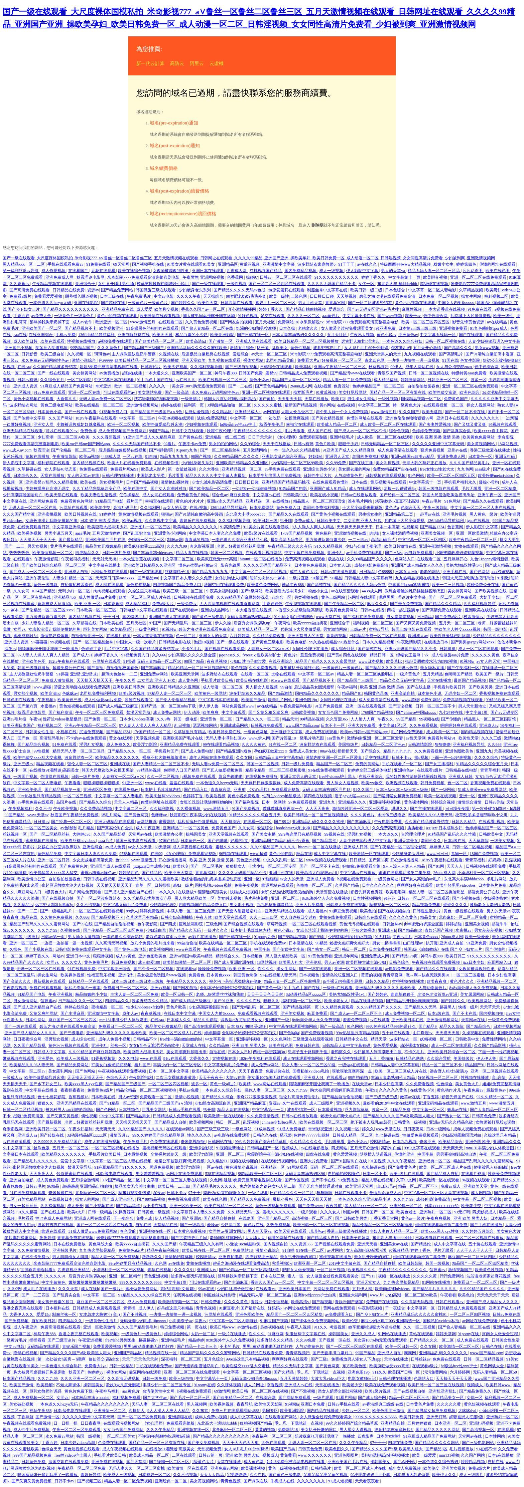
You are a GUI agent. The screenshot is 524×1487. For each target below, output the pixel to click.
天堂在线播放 (317, 398)
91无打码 (383, 936)
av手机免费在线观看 (283, 469)
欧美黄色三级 (70, 699)
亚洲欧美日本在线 (407, 1019)
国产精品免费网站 (117, 290)
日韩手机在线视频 (99, 879)
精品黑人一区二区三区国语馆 (319, 501)
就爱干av (413, 315)
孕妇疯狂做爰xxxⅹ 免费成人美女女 (286, 751)
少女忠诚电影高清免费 (212, 482)
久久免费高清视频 (96, 808)
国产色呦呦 (218, 840)
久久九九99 (177, 546)
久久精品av (23, 904)
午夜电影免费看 (388, 821)
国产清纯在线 (319, 584)
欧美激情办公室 (169, 834)
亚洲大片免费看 (362, 725)
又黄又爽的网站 (43, 1013)
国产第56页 (379, 860)
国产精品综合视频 (33, 744)
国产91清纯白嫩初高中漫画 (490, 354)
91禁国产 (320, 578)
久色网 (216, 1180)
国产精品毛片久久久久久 (35, 1161)
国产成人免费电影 (197, 751)
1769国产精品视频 (296, 533)
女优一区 (366, 283)
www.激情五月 (143, 322)
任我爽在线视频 (187, 1295)
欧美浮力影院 (145, 744)
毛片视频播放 (462, 1449)
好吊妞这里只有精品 (175, 1308)
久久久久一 (159, 386)
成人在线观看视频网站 (303, 1058)
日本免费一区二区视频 (439, 296)
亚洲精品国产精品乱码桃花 (286, 482)
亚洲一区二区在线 (84, 392)
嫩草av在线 (410, 1097)
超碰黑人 (447, 1007)
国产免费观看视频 (317, 1032)
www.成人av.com (17, 450)
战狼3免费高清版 (212, 418)
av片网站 (335, 1250)
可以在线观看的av (119, 392)
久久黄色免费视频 (201, 322)
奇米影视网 (13, 1129)
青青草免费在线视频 (75, 1237)
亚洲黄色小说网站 (170, 533)
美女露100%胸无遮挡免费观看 (199, 386)
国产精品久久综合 (95, 802)
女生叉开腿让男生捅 (116, 283)
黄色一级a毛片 (223, 1084)
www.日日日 (438, 853)
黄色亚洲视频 (248, 860)
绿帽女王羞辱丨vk (412, 655)
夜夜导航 (334, 1205)
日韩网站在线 (220, 1141)
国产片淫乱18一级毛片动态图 (298, 738)
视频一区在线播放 (394, 1276)
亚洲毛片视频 (455, 514)
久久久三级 (491, 738)
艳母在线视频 (25, 1353)
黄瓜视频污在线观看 (388, 482)
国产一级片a (112, 1288)
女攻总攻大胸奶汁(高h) (100, 1314)
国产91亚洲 (224, 1000)
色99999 (106, 360)
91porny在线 (469, 1333)
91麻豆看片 (229, 1308)
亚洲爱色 (45, 1058)
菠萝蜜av (48, 1000)
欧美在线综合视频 (134, 270)
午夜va (35, 719)
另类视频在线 (306, 597)
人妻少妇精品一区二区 (73, 578)
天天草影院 (479, 840)
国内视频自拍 (491, 1013)
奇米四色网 (375, 360)
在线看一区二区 (255, 674)
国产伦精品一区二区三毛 (73, 450)
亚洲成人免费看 (321, 879)
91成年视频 (265, 1129)
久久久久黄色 (254, 744)
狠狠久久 (271, 1000)
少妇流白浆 (156, 930)
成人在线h (90, 1288)
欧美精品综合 (451, 1141)
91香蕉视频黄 (103, 1058)
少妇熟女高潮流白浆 (213, 1103)
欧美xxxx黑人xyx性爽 (84, 1084)
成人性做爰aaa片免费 (98, 597)
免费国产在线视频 (382, 1301)
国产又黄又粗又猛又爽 (268, 712)
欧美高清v (300, 1301)
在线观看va (186, 968)
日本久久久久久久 (378, 885)
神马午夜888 (226, 373)
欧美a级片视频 (132, 693)
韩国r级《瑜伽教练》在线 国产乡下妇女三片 (443, 949)
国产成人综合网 (372, 1397)
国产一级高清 (177, 392)
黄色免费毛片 (96, 962)
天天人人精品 (126, 802)
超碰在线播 (132, 373)
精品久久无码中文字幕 (293, 1366)
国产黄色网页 (136, 815)
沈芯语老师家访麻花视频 (156, 398)
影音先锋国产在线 (458, 1097)
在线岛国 (247, 1218)
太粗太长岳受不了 (297, 411)
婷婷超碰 (454, 924)
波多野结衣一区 (79, 757)
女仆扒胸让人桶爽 (231, 578)
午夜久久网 (125, 680)
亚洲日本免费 (313, 1404)
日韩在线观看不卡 (351, 1192)
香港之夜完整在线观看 (346, 1058)
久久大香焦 (209, 469)
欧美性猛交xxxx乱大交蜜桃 (37, 757)
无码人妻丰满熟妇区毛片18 (326, 789)
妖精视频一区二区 (436, 1039)
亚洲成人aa (27, 1135)
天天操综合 (213, 296)
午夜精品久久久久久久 (187, 981)
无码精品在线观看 (43, 1346)
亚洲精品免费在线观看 (180, 744)
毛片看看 (176, 475)
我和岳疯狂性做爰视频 (198, 821)
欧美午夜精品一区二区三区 (473, 539)
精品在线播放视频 (367, 1000)
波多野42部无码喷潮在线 (193, 1276)
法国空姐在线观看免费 (224, 584)
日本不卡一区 (333, 725)
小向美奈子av (180, 1320)
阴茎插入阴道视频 (81, 296)
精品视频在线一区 (161, 1353)
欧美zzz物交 (372, 783)
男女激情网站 (335, 629)
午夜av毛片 (432, 501)
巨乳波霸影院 (191, 924)
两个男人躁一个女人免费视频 (342, 411)
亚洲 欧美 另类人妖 (249, 1045)
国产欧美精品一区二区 (209, 488)
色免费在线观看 (93, 469)
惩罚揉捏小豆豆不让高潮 (397, 501)
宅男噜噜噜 (237, 1474)
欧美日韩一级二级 (366, 290)
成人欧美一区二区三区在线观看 (388, 424)
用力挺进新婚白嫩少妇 (326, 539)
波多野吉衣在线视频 (56, 1224)
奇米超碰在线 (373, 1167)
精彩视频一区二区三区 (389, 904)
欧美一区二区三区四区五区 (425, 322)
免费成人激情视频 (58, 680)
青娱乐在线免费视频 (198, 520)
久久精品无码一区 (244, 1212)
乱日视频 (182, 725)
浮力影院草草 (357, 1109)
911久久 (321, 1327)
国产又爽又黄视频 (63, 1116)
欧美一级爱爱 (477, 936)
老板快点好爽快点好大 (349, 943)
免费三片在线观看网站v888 (235, 1410)
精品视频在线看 (50, 764)
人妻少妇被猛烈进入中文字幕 (494, 341)
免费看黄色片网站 (193, 495)
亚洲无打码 (505, 456)
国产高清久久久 (458, 347)
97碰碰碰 (39, 642)
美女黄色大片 (467, 1084)
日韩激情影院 (420, 744)
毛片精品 (86, 828)
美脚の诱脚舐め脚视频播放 (385, 1455)
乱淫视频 (513, 860)
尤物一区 (459, 853)
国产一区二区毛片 (207, 866)
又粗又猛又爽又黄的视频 (326, 1474)
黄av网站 (327, 405)
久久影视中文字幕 (161, 520)
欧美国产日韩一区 (404, 1372)
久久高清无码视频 (111, 943)
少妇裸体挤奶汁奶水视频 (350, 936)
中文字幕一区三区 (246, 418)
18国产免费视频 (484, 853)
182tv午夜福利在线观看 (96, 418)
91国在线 (450, 360)
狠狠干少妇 (348, 443)
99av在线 (206, 1288)
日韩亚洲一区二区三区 (448, 379)
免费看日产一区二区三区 (125, 987)
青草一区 (143, 885)
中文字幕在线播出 (105, 565)
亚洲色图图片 (346, 1455)
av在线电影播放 (315, 1148)
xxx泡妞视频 (502, 571)
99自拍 (286, 687)
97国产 (155, 623)
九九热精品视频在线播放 (417, 578)
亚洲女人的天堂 (213, 635)
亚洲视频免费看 (453, 328)
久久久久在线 (249, 1000)
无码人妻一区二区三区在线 (32, 507)
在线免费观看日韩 (33, 527)
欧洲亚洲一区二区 (111, 322)
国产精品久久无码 (185, 930)
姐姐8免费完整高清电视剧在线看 (109, 366)
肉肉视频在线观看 (109, 591)
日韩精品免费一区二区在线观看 (377, 635)
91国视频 (378, 1161)
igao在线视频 (479, 520)
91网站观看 (297, 1167)
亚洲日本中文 (78, 956)
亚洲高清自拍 (403, 693)
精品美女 (428, 917)
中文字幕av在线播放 (358, 872)
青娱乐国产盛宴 (349, 1301)
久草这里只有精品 (190, 731)
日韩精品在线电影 (461, 770)
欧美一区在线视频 (440, 796)
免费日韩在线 (307, 1045)
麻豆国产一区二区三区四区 (73, 1019)
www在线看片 (189, 949)
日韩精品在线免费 (69, 290)
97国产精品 (169, 840)
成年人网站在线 (419, 366)
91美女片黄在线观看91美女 (191, 264)
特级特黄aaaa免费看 (469, 373)
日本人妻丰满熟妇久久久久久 (298, 334)
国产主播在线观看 (426, 808)
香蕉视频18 (79, 1097)
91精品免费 (400, 1109)
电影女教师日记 (362, 1378)
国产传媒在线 (52, 1135)
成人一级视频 (331, 270)
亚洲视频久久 (348, 1103)
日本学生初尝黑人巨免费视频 (275, 475)
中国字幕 (262, 949)
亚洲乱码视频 (481, 1423)
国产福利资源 (61, 712)
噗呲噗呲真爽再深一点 (283, 808)
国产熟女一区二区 (323, 949)
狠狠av (167, 514)
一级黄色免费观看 (504, 1019)
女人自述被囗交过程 (298, 917)
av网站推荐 (147, 821)
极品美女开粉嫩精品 (103, 546)
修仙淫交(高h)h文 (104, 1359)
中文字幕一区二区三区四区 (422, 539)
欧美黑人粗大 (291, 962)
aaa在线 (20, 334)
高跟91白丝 (391, 1148)
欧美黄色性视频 (489, 1269)
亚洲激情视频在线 (350, 533)
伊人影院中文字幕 (362, 270)
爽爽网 (410, 1353)
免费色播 (88, 430)
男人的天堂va (393, 270)
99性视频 (41, 751)
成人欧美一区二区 (442, 731)
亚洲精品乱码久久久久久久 (443, 1353)
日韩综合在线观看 (276, 366)
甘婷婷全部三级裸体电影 (369, 770)
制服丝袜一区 (64, 1314)
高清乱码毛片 (125, 507)
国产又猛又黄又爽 (470, 424)
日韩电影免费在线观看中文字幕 (83, 949)
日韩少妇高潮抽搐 (177, 917)
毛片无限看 (295, 430)
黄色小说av (386, 334)
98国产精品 (194, 661)
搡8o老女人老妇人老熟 (490, 904)
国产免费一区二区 (100, 719)
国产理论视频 (400, 706)
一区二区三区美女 (41, 828)
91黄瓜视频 (326, 392)
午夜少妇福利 (81, 1129)
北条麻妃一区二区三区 (95, 1192)
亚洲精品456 (65, 597)
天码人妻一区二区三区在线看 (158, 1404)
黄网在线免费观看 (339, 1308)
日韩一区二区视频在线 (445, 341)
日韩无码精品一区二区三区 (385, 443)
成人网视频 (481, 1192)
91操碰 (129, 661)
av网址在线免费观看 (184, 1173)
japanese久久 (230, 655)
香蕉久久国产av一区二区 (203, 309)
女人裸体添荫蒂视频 (400, 533)
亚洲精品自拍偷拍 (96, 1186)
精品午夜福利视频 (163, 1250)
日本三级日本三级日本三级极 (402, 789)
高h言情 (499, 1077)
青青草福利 (490, 770)
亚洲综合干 (85, 283)
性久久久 (266, 968)
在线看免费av (126, 789)
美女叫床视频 (388, 463)
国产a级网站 (252, 591)
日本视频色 (252, 956)
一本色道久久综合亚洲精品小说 (240, 539)
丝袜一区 (118, 1045)
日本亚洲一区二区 (451, 1423)
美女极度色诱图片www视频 (162, 975)
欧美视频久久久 (362, 1269)
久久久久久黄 (425, 1276)
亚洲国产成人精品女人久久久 (417, 565)
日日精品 (367, 571)
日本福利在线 (58, 1308)
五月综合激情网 (85, 1180)
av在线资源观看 (345, 591)
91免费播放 (348, 1180)
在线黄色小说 (422, 1090)
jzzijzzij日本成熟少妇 (445, 828)
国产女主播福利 (439, 764)
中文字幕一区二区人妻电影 (432, 290)
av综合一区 (281, 597)
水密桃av (48, 706)
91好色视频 (248, 315)
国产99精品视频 (292, 936)
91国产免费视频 (329, 706)
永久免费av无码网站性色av (45, 360)
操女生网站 (471, 296)
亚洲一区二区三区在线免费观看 (478, 277)
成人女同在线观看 (158, 495)
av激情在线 (247, 1327)
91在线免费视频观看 (326, 770)
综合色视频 (399, 430)
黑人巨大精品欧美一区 (195, 898)
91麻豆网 (276, 1333)
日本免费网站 (262, 507)
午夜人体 (204, 917)
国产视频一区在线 (335, 1340)
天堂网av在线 (140, 834)
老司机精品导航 (280, 360)
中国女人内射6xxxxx (456, 302)
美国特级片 (348, 744)
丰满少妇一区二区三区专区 (272, 866)
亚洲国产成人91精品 (328, 488)
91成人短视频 (340, 1481)
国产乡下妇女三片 (45, 1084)
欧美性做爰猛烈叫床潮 (162, 424)
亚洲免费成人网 (60, 277)
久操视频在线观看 (478, 1032)
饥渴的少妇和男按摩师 (256, 328)
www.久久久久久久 (315, 1455)
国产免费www (311, 1205)
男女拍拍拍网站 (223, 443)
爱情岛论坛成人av (385, 1192)
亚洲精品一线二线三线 (225, 437)
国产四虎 (168, 924)
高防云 (177, 63)
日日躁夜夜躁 (457, 808)
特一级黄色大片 (407, 405)
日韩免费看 (211, 1301)
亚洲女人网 (43, 424)
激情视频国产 (460, 1269)
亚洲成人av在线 (298, 1385)
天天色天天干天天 (493, 1295)
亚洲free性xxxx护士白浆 (315, 1295)
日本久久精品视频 (378, 642)
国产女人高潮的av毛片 (421, 879)
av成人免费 (115, 847)
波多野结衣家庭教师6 (317, 264)
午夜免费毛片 (139, 296)
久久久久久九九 (485, 418)
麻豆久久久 (377, 603)
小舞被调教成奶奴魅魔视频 (81, 424)
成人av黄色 (126, 956)
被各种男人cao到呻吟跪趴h (69, 1109)
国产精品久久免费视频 (250, 1199)
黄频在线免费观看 (335, 917)
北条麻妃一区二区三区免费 (463, 917)
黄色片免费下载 (79, 1391)
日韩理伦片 (151, 366)
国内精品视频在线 (89, 463)
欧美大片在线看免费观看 (129, 463)
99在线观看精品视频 (221, 744)
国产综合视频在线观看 (244, 924)
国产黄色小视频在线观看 (333, 514)
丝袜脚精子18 (177, 571)
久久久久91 (184, 1269)
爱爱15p (43, 1314)
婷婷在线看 (171, 405)
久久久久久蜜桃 (268, 405)
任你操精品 (129, 495)
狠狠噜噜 (443, 744)
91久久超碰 (27, 1212)
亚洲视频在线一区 (155, 1231)
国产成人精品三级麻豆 (118, 706)
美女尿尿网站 (472, 994)
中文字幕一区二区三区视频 (477, 1199)
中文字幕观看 (234, 712)
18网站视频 (508, 443)
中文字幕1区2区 (393, 725)
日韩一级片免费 (116, 552)
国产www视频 (390, 315)
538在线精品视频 (220, 1173)
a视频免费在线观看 (115, 341)
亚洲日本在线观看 (208, 270)
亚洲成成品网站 (215, 610)
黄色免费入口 (288, 507)
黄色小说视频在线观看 (117, 315)
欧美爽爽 (211, 712)
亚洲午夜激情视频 (435, 546)
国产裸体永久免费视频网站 (315, 1320)
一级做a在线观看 (338, 987)
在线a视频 (323, 386)
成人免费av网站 (167, 712)
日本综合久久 (25, 475)
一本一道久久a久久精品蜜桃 (295, 450)
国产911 (368, 1276)
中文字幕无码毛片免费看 (125, 904)
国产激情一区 (221, 341)
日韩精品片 (321, 1468)
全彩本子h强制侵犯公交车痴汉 (227, 987)
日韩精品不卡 (145, 1039)
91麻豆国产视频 (274, 1320)
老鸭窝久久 (308, 328)
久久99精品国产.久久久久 (237, 456)
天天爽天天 (105, 1129)
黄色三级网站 (333, 597)
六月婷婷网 (240, 635)
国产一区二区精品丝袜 (220, 450)
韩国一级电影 (495, 629)
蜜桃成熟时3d (25, 635)
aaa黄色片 (331, 315)
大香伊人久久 (21, 1314)
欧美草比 (303, 366)
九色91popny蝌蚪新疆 (489, 559)
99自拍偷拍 (187, 943)
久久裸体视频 (189, 808)
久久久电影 (128, 1058)
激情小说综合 (84, 360)
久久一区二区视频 (163, 776)
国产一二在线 (240, 386)
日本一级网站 (274, 802)
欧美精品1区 (121, 629)
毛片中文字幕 (116, 648)
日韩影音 (29, 354)
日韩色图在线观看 (19, 699)
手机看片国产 (166, 751)
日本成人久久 (179, 1019)
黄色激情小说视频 (242, 1167)
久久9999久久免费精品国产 (58, 1141)
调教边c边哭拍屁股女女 (242, 1019)
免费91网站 (431, 699)
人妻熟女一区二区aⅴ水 (268, 648)
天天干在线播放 (277, 443)
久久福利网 (150, 507)
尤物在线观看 (466, 546)
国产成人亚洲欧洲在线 (234, 962)
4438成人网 (111, 456)
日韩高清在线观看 (237, 302)
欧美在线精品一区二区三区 (99, 405)
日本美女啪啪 (388, 1436)
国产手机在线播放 (486, 1224)
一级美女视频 (502, 840)
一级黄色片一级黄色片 (148, 302)
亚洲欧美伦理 (29, 789)
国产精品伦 (152, 872)
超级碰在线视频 (434, 283)
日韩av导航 (494, 802)
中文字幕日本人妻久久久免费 (215, 533)
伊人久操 (223, 623)
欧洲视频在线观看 (402, 783)
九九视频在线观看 (420, 354)
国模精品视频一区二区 (421, 398)
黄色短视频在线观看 (77, 706)
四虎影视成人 (484, 1212)
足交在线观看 (273, 315)
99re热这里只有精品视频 (39, 796)
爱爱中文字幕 (73, 1161)
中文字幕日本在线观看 (114, 379)
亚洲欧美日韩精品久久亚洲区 (242, 463)
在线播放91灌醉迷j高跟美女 (54, 770)
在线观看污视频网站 (264, 552)
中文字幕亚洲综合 (69, 527)
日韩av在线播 (372, 610)
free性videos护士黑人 (338, 776)
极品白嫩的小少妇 (192, 334)
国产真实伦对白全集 (115, 828)
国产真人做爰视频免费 (222, 770)
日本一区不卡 (375, 1173)
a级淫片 (32, 936)
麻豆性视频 (412, 309)
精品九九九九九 (174, 456)
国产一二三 (14, 546)
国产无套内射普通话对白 (240, 911)
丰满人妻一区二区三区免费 (191, 911)
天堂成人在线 (194, 1045)
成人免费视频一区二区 (405, 1013)
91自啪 (151, 456)
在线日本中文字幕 (180, 1013)
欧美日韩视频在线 (81, 514)
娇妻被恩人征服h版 (55, 603)
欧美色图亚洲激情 (388, 1410)
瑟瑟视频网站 (205, 725)
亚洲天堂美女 (406, 840)
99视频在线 (60, 642)
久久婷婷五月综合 (478, 1231)
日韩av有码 (27, 379)
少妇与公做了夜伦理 (363, 546)
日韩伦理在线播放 (118, 475)
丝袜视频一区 (15, 834)
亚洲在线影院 (86, 302)
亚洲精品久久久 (352, 802)
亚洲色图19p (306, 699)
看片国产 (134, 501)
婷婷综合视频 (443, 802)
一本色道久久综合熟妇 (402, 341)
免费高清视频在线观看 (305, 559)
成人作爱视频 (54, 270)
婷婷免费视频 (152, 911)
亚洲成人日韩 (461, 776)
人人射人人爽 (363, 719)
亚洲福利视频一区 (252, 1039)
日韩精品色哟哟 (410, 1058)
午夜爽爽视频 (438, 1218)
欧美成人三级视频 (73, 1058)
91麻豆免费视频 (343, 911)
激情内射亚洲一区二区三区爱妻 (375, 738)
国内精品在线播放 (323, 1410)
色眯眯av (70, 693)
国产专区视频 (297, 1180)
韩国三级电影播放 (33, 667)
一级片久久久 (216, 930)
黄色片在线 (254, 1224)
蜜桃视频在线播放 (41, 840)
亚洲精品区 (228, 264)
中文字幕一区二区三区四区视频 (259, 571)
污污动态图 (473, 270)
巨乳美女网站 (95, 629)
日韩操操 (447, 648)
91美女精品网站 (31, 1199)
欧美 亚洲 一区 (88, 603)
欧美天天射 (162, 334)
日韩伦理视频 (276, 1301)
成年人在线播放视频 (102, 1141)
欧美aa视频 (89, 456)
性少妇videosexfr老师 (145, 1007)
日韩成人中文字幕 (50, 1052)
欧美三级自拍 (53, 354)
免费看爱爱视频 (48, 296)
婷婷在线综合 (77, 1007)
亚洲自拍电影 (21, 1180)
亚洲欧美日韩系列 (129, 687)
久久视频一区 (79, 354)
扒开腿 (263, 347)
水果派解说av (312, 322)
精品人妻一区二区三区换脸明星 (365, 674)
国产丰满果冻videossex (153, 552)
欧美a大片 (76, 1212)
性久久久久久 (199, 1135)
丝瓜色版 (41, 1148)
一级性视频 (237, 283)
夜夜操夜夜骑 (73, 1090)
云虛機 (217, 63)
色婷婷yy (95, 1372)
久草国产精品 (347, 885)
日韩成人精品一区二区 (353, 1135)
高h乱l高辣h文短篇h (178, 1288)
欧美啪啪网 (396, 892)
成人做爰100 (149, 962)
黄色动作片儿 (449, 1090)
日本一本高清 (388, 527)
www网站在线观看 (270, 1084)
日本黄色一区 (480, 456)
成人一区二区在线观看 (478, 648)
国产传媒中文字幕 (29, 418)
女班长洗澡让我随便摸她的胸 (52, 520)
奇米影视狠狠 (193, 1141)
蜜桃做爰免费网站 (141, 1288)
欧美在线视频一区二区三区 (223, 379)
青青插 (129, 1308)
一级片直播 (299, 578)
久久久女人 (72, 962)
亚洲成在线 (120, 764)
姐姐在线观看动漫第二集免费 (404, 872)
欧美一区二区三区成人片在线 (145, 597)
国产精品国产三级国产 (144, 347)
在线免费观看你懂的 (331, 482)
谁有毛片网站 (360, 501)
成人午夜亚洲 (148, 828)
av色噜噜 (68, 828)
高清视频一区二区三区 (312, 1218)
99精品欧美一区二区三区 (260, 1173)
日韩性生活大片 (318, 475)
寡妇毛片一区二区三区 (275, 302)
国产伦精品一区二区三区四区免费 (113, 930)
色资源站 (342, 386)
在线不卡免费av (35, 1256)
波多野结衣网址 (23, 405)
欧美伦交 (181, 866)
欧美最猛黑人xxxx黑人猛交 (54, 872)
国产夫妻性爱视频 (435, 424)
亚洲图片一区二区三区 (150, 527)
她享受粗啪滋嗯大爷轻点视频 (374, 1327)
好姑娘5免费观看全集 (361, 866)
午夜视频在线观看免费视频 (228, 949)
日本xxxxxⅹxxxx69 (442, 1205)
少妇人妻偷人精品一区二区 (46, 623)
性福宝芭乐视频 (101, 975)
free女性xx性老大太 (437, 469)
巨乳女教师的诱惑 (45, 1391)
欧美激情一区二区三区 (459, 1346)
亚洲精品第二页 (399, 514)
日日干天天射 (260, 437)
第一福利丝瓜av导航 (21, 270)
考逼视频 (338, 1327)
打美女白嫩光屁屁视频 (111, 1065)
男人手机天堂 (310, 302)
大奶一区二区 (203, 1333)
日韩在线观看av (449, 1301)
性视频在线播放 (81, 341)
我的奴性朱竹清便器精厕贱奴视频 (416, 776)
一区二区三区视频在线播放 (115, 1148)
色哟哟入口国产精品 (182, 770)
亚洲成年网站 (346, 956)
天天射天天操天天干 (115, 885)
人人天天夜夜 (318, 808)
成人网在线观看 (109, 584)
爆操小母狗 (489, 482)
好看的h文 (239, 840)
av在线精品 (497, 322)
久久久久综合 (486, 757)
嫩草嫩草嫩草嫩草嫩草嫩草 (93, 1282)
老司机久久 (431, 840)
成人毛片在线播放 (39, 1288)
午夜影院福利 (141, 1077)
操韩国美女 (196, 834)
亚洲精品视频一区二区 (242, 469)
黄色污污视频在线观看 (415, 302)
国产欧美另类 (481, 687)
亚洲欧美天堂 (476, 1186)
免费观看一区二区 (156, 1097)
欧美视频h (110, 1333)
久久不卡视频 (88, 904)
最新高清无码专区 (287, 539)
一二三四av (358, 539)
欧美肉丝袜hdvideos (163, 796)
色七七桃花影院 (52, 1097)
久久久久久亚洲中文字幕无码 (438, 443)
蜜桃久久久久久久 (232, 847)
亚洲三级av (23, 764)
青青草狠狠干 (402, 994)
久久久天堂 (68, 1288)
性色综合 (444, 1084)
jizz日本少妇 (474, 962)
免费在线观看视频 (45, 987)
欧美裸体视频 (29, 533)
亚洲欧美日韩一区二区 (46, 1129)
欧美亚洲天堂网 (185, 674)
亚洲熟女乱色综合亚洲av (284, 456)
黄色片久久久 (462, 981)
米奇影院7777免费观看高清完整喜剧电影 (143, 277)
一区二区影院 (79, 379)
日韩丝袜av (392, 924)
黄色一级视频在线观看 (464, 911)
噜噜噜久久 (152, 1256)
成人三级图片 (321, 1103)
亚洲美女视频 (477, 924)
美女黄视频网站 (481, 443)
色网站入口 (405, 559)
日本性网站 (35, 1019)
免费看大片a (308, 360)
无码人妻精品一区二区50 (159, 661)
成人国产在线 (320, 430)
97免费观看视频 (302, 802)
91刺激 (503, 578)
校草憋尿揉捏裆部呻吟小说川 (163, 283)
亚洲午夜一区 (490, 495)
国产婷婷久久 (183, 302)
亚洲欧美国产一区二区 (41, 328)
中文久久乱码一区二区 (283, 860)
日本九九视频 (405, 1141)
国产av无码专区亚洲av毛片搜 (373, 309)
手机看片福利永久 (460, 482)
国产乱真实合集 (457, 430)
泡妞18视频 (204, 642)
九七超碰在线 (451, 712)
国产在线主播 (361, 463)
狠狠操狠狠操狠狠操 (101, 783)
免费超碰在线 (278, 1071)
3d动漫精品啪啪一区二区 (229, 405)
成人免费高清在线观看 (398, 450)
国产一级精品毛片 (56, 911)
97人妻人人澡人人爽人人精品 (44, 655)
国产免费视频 (16, 1320)
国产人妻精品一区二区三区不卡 (161, 764)
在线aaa (24, 366)
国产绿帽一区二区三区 (169, 1461)
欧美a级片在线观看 (261, 533)
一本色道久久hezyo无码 (50, 302)
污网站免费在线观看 (109, 571)
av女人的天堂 (175, 507)
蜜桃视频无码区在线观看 (164, 1148)
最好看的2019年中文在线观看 (389, 1103)
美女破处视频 (21, 1404)
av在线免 (176, 1263)
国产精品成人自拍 (170, 1122)
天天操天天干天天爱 (454, 1378)
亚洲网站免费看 (43, 501)
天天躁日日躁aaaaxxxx (115, 578)
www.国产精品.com (302, 725)
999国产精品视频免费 (32, 1455)
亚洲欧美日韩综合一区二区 (452, 1052)
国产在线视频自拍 (58, 898)
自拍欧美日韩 (43, 1320)
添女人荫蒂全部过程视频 (340, 1391)
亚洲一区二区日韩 (54, 860)
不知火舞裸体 (363, 930)
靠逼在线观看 (54, 1231)
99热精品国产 (82, 347)
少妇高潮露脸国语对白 (23, 495)
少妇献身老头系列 (195, 290)
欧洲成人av (418, 635)
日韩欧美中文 (295, 495)
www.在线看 (156, 783)
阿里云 (197, 63)
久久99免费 (336, 463)
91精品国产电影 (293, 488)
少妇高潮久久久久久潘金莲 (192, 655)
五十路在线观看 (396, 1032)
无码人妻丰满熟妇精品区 (249, 616)
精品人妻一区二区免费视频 (347, 379)
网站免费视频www (238, 706)
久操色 (15, 949)
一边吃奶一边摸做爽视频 (287, 418)
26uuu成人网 (301, 386)
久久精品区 (222, 411)
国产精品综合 (478, 1026)
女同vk (19, 629)
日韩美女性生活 (39, 731)
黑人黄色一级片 (484, 514)
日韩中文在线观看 (188, 430)
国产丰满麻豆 (153, 667)
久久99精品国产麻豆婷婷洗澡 (243, 597)
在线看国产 (78, 270)
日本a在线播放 (501, 1455)
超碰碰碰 (70, 1186)
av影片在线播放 (202, 936)
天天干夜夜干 (211, 1077)
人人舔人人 (255, 1237)
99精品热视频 (312, 719)
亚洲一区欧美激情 (472, 533)
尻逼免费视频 (91, 731)
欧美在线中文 (135, 488)
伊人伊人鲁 (209, 706)
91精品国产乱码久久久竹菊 (452, 834)
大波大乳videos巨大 (328, 1378)
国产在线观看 (471, 334)
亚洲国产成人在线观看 (169, 616)
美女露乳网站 (60, 1071)
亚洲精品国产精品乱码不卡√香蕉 (280, 840)
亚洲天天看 (367, 1244)
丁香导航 (25, 1417)
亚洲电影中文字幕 (286, 731)
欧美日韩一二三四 (174, 1186)
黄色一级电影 (45, 584)
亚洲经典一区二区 (434, 1161)
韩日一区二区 (354, 949)
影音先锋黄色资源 (468, 322)
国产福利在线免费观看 (363, 616)
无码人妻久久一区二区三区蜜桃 (137, 1468)
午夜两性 (190, 277)
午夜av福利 (347, 687)
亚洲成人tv (488, 725)
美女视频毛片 (111, 482)
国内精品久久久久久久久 (317, 693)
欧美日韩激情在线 (400, 546)
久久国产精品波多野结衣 (55, 366)
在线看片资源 (118, 635)
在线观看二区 (170, 322)
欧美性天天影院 (268, 1404)
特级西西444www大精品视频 (406, 264)
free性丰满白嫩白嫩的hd (181, 1039)
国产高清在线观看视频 (204, 1026)
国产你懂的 (451, 719)
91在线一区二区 (283, 744)
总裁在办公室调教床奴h (59, 847)
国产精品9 (427, 1026)
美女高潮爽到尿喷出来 (187, 1052)
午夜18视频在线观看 (176, 418)
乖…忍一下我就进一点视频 (321, 1372)
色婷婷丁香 (91, 648)
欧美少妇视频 (175, 366)
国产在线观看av (184, 610)
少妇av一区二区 (356, 1410)
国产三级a (394, 552)
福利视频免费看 (126, 1397)
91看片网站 (346, 1397)
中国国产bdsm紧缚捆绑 (409, 584)
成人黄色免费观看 (53, 1180)
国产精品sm (147, 578)
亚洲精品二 (173, 828)
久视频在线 (169, 354)
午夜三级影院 (435, 507)
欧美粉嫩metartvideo (496, 475)
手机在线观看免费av (65, 264)
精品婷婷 (196, 1340)
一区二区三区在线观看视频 (99, 911)
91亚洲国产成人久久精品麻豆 (149, 437)
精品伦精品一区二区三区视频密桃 (198, 667)
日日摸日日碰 (322, 296)
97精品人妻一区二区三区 (169, 693)
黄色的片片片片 (190, 501)
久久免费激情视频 (263, 1116)
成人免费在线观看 (321, 731)
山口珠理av (413, 943)
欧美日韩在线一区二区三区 (206, 1250)
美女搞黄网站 (85, 373)
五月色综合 (214, 1359)
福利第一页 (194, 405)
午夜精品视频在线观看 (52, 283)
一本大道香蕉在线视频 (445, 309)
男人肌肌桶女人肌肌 (70, 1256)
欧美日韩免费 (411, 1417)
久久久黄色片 (109, 347)
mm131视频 (449, 1455)
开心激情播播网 (242, 309)
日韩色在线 (492, 1346)
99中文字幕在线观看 (422, 1148)
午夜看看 (73, 783)
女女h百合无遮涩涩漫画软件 (154, 1045)
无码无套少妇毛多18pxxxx (143, 1320)
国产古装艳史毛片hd (189, 1237)
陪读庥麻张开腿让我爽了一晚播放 (48, 648)
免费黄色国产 (456, 398)
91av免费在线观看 (49, 392)
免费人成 (144, 1218)
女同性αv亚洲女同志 (227, 1231)
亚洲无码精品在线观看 (23, 430)
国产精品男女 (138, 1116)
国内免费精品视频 (300, 270)
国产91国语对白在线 (349, 1161)
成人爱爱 (144, 309)
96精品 (336, 578)
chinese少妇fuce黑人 (280, 1122)
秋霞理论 (41, 450)
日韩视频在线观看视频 (385, 475)
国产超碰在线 (113, 302)
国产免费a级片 (448, 616)
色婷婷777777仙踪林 (312, 1135)
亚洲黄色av (408, 334)
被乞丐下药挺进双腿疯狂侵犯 (235, 981)
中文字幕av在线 (267, 495)
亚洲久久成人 (363, 1333)
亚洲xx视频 (160, 987)
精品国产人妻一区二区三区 (296, 379)
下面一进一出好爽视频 (451, 757)
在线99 (156, 853)
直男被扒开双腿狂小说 (300, 667)
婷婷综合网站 (176, 1333)
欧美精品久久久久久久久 (195, 527)
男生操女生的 (370, 514)
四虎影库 (366, 1436)
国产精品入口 (196, 789)
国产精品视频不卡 (81, 328)
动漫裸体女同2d (414, 1045)
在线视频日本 (61, 1199)
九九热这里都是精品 (275, 904)
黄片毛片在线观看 (66, 546)
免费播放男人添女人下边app (356, 1359)
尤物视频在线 (224, 1058)
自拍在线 (217, 1052)
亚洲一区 (467, 796)
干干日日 (111, 616)
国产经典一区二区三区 (400, 495)
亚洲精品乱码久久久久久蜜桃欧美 (197, 347)
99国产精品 (159, 430)
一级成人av (12, 1077)
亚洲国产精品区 (128, 1353)
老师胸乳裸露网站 (20, 1237)
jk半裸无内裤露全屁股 (424, 924)
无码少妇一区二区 (74, 591)
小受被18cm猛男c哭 (244, 1244)
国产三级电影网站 (478, 1442)
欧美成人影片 (153, 469)
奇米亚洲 (103, 386)
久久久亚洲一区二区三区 (83, 1378)
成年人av (130, 1013)
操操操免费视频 (212, 968)
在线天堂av (362, 1084)
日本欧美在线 (111, 623)
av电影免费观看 (418, 552)
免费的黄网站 (367, 764)
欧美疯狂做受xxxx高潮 (144, 546)
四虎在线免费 (318, 1154)
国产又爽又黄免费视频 (416, 623)
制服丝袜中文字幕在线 (327, 290)
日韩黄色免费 (484, 1116)
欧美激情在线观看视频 (160, 315)
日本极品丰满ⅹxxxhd (90, 1397)
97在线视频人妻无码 (278, 975)
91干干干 (346, 264)
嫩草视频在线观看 (19, 1058)
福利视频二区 (496, 296)
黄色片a (392, 507)
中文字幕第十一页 (404, 277)
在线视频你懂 (166, 463)
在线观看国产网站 (281, 1417)
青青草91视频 (197, 539)
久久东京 (200, 1410)
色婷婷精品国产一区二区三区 (378, 386)
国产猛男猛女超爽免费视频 (397, 796)
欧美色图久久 (337, 1449)
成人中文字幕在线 (330, 853)
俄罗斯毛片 (303, 392)
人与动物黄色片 (348, 475)
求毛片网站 (111, 815)
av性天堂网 (415, 738)
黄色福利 (324, 533)
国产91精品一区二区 (117, 1103)
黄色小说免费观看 (244, 796)
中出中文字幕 (111, 1116)
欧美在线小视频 (324, 495)
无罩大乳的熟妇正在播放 (424, 463)
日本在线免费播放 (70, 1244)
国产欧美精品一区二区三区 (159, 341)
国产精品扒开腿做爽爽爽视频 (412, 1000)
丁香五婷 (21, 315)
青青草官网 (335, 302)
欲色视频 (239, 667)
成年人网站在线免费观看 (211, 757)
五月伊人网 (362, 1288)
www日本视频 (371, 661)
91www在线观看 (285, 680)
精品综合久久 (228, 956)
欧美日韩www (223, 1327)
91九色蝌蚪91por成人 (489, 328)
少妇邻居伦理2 (163, 904)
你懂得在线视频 (55, 776)
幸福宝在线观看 (300, 424)
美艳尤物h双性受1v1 (464, 565)
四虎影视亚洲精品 (261, 1256)
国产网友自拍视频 (236, 322)
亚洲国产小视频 (18, 347)
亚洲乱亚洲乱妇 (84, 674)
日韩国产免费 (251, 373)
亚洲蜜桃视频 (49, 514)
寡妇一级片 (183, 885)
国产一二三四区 (35, 1295)
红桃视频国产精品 (266, 270)
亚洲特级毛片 (342, 437)
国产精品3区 (436, 1449)
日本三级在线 (112, 296)
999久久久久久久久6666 (140, 1282)
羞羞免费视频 (312, 655)
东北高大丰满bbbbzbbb (397, 283)
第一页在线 (197, 1327)
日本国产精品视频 (142, 482)
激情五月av (120, 1135)
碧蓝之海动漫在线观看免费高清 (387, 296)
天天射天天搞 (290, 398)
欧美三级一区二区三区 (183, 591)
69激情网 (222, 1391)
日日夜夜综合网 (27, 1039)
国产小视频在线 (466, 898)
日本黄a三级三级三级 (417, 328)
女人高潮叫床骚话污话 (366, 1250)
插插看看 (415, 828)
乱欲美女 (280, 347)
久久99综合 (250, 443)
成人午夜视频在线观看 (122, 1449)
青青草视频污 (298, 1353)
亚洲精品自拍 (393, 1423)
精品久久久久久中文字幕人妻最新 (216, 475)
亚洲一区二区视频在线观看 (266, 392)
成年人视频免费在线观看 (475, 1129)
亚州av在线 (457, 450)
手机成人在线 (282, 1481)
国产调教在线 (256, 1481)
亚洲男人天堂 (337, 456)
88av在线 (328, 751)
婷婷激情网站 (413, 379)
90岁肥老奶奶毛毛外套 (246, 296)
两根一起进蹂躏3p (400, 488)
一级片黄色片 (408, 674)
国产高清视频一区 (478, 1429)
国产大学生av (155, 1397)
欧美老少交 (100, 507)
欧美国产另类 (283, 1449)
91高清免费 (230, 527)
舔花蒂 (286, 1135)
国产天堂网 (136, 1461)
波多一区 (479, 379)
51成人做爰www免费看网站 (483, 789)
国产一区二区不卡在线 (465, 411)
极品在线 (336, 559)
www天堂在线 (329, 616)
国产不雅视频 (135, 1314)
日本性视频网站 (367, 898)
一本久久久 (165, 892)
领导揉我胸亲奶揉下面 (50, 322)
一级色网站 (242, 1129)
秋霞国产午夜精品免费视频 (75, 815)
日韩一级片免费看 (297, 764)
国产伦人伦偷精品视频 (175, 699)
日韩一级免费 (154, 1378)
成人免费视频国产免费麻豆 (122, 430)
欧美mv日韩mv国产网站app (86, 443)
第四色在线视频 (318, 796)
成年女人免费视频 (405, 1468)
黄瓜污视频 (250, 264)
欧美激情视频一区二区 (53, 552)
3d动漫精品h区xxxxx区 (306, 994)
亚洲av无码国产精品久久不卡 (411, 648)
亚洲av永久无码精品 (225, 501)
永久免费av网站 (59, 1436)
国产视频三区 (89, 1481)
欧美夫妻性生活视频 (99, 495)
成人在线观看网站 (365, 488)
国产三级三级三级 (381, 1097)
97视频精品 (399, 1250)
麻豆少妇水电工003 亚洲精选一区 (391, 1320)
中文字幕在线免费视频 (304, 552)
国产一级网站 (443, 789)
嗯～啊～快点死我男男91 (428, 975)
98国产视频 (201, 456)
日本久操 (287, 328)
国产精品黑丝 (324, 840)
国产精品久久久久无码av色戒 (240, 290)
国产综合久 (371, 751)
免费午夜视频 (246, 885)
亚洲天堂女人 (368, 1282)
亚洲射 (240, 789)
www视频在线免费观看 (327, 860)
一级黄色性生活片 (101, 1320)
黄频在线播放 (37, 456)
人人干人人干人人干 (474, 1250)
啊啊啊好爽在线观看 (459, 725)
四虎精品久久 (87, 552)
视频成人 (290, 1148)
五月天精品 (433, 674)
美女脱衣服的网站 (354, 469)
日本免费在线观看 (385, 949)
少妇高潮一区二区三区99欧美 (64, 437)
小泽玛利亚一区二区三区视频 (483, 872)
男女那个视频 (25, 693)
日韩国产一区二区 (378, 1212)
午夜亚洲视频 (61, 994)
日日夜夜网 (413, 1129)
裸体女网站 (253, 360)
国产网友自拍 (185, 987)
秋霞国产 (77, 1372)
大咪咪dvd (82, 834)
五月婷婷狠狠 (419, 1423)
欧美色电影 (296, 642)
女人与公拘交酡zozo (454, 366)
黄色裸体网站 (416, 802)
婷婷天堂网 (446, 1333)
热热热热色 (19, 552)
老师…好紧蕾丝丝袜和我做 (241, 546)
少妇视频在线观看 (201, 424)
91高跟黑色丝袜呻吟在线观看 (152, 328)
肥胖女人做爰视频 (298, 1269)
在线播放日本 (436, 642)
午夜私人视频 (362, 334)
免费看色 (196, 975)
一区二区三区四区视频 (168, 1084)
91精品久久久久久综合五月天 (482, 764)
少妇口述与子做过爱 (248, 661)
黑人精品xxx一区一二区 (24, 264)
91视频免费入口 (113, 411)
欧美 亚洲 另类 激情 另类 (438, 437)
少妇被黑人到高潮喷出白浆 (378, 1052)
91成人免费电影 (291, 1129)
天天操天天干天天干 (37, 539)
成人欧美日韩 (25, 341)
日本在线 (359, 482)
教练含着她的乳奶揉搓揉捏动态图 (415, 591)
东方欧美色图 (354, 1366)
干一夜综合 (123, 1218)
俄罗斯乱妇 (401, 347)
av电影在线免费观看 (232, 1135)
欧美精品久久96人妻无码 (430, 815)
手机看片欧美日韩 (217, 680)
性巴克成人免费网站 (54, 1218)
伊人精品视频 (167, 1218)
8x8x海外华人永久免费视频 (326, 898)
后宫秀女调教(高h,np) (253, 623)
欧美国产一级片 (490, 674)
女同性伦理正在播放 (310, 648)
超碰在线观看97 (139, 699)
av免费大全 (41, 315)
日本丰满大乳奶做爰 (411, 1474)
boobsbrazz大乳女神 (293, 828)
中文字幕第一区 (219, 1039)
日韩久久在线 (265, 1135)
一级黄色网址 (147, 629)
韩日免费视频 (432, 783)
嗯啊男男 (387, 597)
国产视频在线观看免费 (225, 648)
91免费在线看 (98, 264)
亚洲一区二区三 (285, 898)
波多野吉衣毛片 (327, 347)
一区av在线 (133, 456)
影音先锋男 (231, 565)
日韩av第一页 (53, 936)
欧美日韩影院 (410, 1263)
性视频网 (410, 527)
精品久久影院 (206, 1019)
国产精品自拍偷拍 (220, 1218)
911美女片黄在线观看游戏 (266, 527)
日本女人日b (340, 565)
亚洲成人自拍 (76, 571)
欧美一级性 (279, 296)
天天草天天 (490, 1007)
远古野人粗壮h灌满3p (360, 341)
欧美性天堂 (208, 302)
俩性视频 (89, 1116)
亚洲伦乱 (335, 552)
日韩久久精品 (464, 821)
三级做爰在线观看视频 (313, 1039)
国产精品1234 (432, 527)
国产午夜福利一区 (463, 667)
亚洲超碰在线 (180, 1417)
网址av (58, 956)
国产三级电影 (72, 1032)
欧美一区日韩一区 (177, 994)
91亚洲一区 (132, 783)
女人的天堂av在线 (83, 475)
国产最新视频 (49, 1122)
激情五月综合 (242, 347)
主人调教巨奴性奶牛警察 (134, 354)
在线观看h (22, 559)
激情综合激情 (470, 802)
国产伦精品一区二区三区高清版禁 (249, 1269)
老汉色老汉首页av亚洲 (166, 936)
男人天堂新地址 (472, 706)
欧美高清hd (196, 341)
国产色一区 (27, 738)
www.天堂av (38, 815)
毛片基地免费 (256, 898)
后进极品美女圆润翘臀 (314, 687)
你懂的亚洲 (404, 1154)
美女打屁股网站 (353, 392)
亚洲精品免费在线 (118, 309)
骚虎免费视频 (432, 450)
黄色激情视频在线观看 (138, 514)
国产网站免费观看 (294, 1397)
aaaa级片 (483, 469)
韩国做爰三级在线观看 (156, 290)
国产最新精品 (71, 539)
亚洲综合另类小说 (319, 469)
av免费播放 (109, 373)
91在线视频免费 (82, 968)
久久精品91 (217, 1161)
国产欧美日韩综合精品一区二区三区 (54, 565)
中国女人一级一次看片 (136, 642)
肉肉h (374, 533)
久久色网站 (281, 1039)
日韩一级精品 (100, 1212)
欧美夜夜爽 (437, 981)
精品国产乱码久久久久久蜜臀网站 (326, 661)
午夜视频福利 (20, 808)
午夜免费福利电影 (296, 706)
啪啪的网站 (430, 571)
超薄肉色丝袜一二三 (119, 674)
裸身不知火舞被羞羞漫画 (164, 757)
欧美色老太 (406, 1212)
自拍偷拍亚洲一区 (87, 635)
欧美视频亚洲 (111, 328)
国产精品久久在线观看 (483, 501)
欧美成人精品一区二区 (337, 424)
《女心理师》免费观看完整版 (301, 437)
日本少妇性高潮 (502, 975)
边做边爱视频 (197, 411)
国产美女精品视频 (328, 418)
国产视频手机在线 (148, 264)
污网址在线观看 (74, 507)
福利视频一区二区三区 (373, 623)
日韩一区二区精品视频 (472, 847)
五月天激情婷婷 (106, 533)
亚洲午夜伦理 (37, 578)
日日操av (41, 821)
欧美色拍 (368, 911)
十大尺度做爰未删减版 (362, 507)
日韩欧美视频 (303, 712)
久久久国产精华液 (19, 514)
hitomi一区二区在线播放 (261, 559)
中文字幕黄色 (54, 1282)
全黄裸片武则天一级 (168, 1154)
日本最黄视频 (330, 1109)
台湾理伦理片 (413, 834)
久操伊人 (137, 1410)
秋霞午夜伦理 (271, 424)
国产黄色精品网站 (271, 386)
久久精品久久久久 (306, 1141)
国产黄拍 (267, 398)
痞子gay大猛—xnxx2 (353, 796)
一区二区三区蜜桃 (469, 975)
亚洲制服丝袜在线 (134, 334)
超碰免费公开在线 (483, 584)
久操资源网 (125, 1212)
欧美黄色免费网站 (479, 437)
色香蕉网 (235, 277)
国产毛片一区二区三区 (190, 1397)
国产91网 (436, 866)
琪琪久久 (399, 808)
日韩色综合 (399, 962)
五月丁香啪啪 (381, 1058)
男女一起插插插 (386, 943)
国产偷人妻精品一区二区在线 (207, 328)
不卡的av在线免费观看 (86, 738)
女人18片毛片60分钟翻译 (366, 347)
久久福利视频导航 (206, 366)
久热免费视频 (278, 1224)
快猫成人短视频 (244, 892)
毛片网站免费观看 (407, 731)
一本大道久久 (157, 373)
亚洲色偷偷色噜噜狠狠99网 (409, 418)
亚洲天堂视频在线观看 (229, 834)
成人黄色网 (188, 680)
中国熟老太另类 (151, 475)
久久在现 (258, 1474)
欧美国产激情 (253, 699)
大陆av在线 (235, 1077)
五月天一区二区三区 (457, 623)
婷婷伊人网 (439, 847)
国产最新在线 (253, 1308)
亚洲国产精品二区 (273, 1218)
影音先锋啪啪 (231, 776)
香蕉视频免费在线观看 (499, 693)
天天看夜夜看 (367, 1481)
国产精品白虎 (410, 930)
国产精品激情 (280, 693)
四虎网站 (339, 1148)
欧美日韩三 (455, 956)
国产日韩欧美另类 (351, 1218)
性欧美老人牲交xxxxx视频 (458, 629)
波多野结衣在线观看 (220, 674)
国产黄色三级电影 (208, 616)
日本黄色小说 (49, 411)
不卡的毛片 (192, 648)
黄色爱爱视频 (385, 1045)
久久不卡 (43, 808)
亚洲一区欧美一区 (186, 1205)
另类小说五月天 (59, 533)
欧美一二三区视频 (448, 584)
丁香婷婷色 (272, 603)
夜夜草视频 (217, 661)
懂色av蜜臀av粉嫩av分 (198, 565)
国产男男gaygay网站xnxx (473, 642)
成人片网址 (254, 1385)
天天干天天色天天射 (265, 994)
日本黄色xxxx (426, 936)
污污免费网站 (452, 1276)
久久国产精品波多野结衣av (155, 648)
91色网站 (416, 475)
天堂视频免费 (148, 738)
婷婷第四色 (466, 264)
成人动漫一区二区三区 (223, 687)
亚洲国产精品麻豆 (250, 1103)
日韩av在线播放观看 (359, 495)
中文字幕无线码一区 (438, 334)
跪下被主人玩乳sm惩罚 (371, 1122)
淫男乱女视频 (91, 744)
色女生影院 (470, 360)
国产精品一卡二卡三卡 (197, 1346)
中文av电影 (164, 296)
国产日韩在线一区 (253, 334)
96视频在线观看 (233, 853)
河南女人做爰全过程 (500, 1333)
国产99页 (282, 821)
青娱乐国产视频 (392, 373)
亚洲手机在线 (455, 571)
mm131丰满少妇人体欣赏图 (124, 1019)
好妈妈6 (315, 456)
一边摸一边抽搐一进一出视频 (413, 360)
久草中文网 (406, 1180)
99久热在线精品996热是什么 (334, 642)
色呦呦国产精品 (459, 674)
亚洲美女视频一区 (437, 533)
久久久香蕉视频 (107, 437)
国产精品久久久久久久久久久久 (71, 309)
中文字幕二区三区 (374, 405)
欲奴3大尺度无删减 (123, 1385)
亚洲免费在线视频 (107, 1461)
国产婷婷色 (378, 994)
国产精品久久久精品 (443, 603)
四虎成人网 (237, 270)
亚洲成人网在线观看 (254, 341)
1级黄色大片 (56, 892)
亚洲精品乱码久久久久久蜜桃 (318, 821)
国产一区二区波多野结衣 (370, 302)
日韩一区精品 (121, 1366)
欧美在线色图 (498, 270)
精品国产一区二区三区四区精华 (480, 1263)
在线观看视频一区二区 (444, 405)
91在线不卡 (486, 1449)
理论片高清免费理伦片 (299, 1097)
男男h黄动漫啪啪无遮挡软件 (149, 1346)
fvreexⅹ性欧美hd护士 (262, 655)
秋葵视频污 (379, 366)
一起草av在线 (428, 514)
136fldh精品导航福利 (97, 334)
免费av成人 (304, 520)
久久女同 (21, 591)
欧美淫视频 (216, 796)
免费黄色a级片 (100, 1090)
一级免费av (187, 603)
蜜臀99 (271, 373)
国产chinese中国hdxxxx (416, 712)
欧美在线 (88, 482)
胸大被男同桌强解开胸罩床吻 (209, 315)
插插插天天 (348, 751)
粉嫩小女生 (443, 264)
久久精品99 (219, 1045)
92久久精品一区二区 (495, 1097)
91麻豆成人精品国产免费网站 (67, 386)
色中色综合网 (435, 315)
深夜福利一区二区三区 (181, 1359)
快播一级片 (468, 1007)
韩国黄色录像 (376, 693)
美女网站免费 (150, 392)
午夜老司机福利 (75, 559)
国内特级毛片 (134, 616)
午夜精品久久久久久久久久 (258, 430)
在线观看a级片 (430, 770)
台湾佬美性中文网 (158, 1391)
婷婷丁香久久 (373, 277)
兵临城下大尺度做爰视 (471, 315)
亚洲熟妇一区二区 (435, 1212)
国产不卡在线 (465, 1013)
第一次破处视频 (182, 469)
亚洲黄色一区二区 (216, 719)
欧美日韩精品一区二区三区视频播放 (307, 341)
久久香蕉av (19, 283)
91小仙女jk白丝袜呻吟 (294, 616)
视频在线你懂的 (244, 1161)
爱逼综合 (337, 309)
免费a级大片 (163, 603)
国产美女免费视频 (406, 603)
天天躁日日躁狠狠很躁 (261, 783)
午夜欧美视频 (65, 808)
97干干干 (378, 1442)
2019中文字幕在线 (345, 1263)
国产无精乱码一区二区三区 (188, 623)
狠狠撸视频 (103, 956)
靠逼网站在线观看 (277, 885)
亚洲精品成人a (248, 411)
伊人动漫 (192, 712)
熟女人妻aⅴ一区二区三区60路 (309, 1065)
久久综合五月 (52, 379)
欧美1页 (338, 398)
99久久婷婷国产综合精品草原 (158, 1135)
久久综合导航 (439, 1058)
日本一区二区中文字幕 (169, 1071)
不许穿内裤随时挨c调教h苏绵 (164, 1436)
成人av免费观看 (141, 1301)
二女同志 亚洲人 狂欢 (363, 520)
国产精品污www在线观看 (353, 373)
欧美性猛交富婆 (442, 392)
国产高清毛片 (451, 354)
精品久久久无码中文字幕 (402, 680)
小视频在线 (67, 731)
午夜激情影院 (65, 456)
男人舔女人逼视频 (343, 783)
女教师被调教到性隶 (171, 270)
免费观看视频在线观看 (258, 1013)
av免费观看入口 (339, 1314)
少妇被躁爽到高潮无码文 (48, 488)
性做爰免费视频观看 (420, 1135)
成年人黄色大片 (304, 571)
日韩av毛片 (35, 1186)
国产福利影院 (161, 450)
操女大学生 (510, 539)
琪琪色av (102, 354)
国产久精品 (284, 1372)
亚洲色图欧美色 (459, 751)
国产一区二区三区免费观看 (453, 597)
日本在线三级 (273, 1276)
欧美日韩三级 (265, 520)
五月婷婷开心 (456, 559)
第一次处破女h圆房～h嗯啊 (496, 808)
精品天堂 (290, 719)
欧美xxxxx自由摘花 (491, 430)
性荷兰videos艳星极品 (62, 719)
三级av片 (358, 629)
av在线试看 (379, 1019)
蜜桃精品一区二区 (107, 1007)
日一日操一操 (66, 1423)
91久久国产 (409, 411)
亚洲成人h (387, 930)
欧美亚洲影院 (222, 334)
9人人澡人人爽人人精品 (313, 527)
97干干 (195, 1192)
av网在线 (271, 411)
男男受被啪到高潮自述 (456, 1154)
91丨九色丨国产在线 (155, 379)
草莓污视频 (277, 924)
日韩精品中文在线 (352, 1039)
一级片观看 (258, 1192)
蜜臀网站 (167, 821)
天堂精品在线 (165, 1224)
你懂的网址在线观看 (497, 264)
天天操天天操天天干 (355, 527)
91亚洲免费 (386, 328)
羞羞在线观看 (181, 783)
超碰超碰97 (148, 1340)
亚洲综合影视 (201, 1148)
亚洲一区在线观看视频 (366, 706)
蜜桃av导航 (379, 629)
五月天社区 (265, 322)
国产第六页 (27, 706)
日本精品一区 (502, 1218)
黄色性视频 (300, 347)
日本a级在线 (455, 840)
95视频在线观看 (503, 424)
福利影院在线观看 (54, 463)
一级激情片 (191, 398)
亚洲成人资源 (25, 386)
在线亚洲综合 (41, 334)
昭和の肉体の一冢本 (268, 578)
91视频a (169, 629)
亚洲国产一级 (277, 1019)
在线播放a (281, 501)
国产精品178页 (405, 956)
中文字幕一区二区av (137, 418)
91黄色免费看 (320, 956)
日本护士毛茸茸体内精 (161, 789)
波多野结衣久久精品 (247, 693)
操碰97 (252, 277)
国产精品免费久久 (475, 1391)
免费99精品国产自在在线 (395, 469)
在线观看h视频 (492, 821)
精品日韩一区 (382, 655)
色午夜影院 (147, 924)
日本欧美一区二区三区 (96, 610)
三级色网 (299, 296)
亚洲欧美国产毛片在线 (105, 539)
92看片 (169, 443)
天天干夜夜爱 (251, 1071)
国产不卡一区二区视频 (153, 968)
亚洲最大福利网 (353, 1295)
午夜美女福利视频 (222, 591)
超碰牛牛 (500, 924)
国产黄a (334, 655)
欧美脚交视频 (435, 277)
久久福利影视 (162, 808)
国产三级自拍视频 (241, 366)
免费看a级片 (20, 296)
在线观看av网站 (180, 1129)
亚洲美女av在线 (394, 1244)
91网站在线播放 (436, 1282)
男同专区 (270, 1410)
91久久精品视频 (329, 546)
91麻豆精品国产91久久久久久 (120, 1167)
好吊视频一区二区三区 (342, 360)
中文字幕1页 (477, 712)
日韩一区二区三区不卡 (435, 706)
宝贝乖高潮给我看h (37, 1269)
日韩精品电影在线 (175, 642)
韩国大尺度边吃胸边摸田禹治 (230, 398)
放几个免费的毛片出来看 (152, 943)
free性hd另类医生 (121, 1340)
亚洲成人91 (313, 1077)
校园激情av (474, 616)
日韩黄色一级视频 (410, 1122)
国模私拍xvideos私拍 (213, 885)
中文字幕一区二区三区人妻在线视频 (483, 507)
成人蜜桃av (317, 911)
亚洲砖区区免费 (97, 789)
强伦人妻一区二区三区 (87, 764)
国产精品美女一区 (448, 1397)
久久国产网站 (61, 418)
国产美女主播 (264, 834)
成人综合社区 (343, 648)
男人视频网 (197, 1404)
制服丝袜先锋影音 (220, 1295)
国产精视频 (322, 1301)
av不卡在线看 (155, 1205)
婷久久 (368, 1129)
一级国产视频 (25, 776)
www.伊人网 (259, 738)
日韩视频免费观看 (267, 725)
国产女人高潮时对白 (168, 488)
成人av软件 (83, 322)
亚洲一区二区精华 (500, 488)
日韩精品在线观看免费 (263, 1353)
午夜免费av (474, 1090)
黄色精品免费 (49, 853)
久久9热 (163, 719)
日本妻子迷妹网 (356, 1237)
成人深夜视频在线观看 (193, 847)
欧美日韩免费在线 (225, 731)
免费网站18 (288, 322)
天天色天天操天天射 (314, 1199)
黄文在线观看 (121, 738)
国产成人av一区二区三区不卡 (360, 430)
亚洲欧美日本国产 (294, 1288)
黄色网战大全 (101, 1244)
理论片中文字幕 (412, 597)
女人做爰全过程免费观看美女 (347, 328)
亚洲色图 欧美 (478, 1141)
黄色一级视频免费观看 (275, 1205)
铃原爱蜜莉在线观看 (286, 290)
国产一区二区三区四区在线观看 (277, 283)
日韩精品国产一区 (263, 1148)
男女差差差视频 (400, 616)
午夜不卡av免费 (192, 443)
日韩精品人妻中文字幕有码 (368, 578)
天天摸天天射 (448, 1032)
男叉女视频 (37, 546)
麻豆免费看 (240, 495)
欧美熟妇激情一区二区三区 (187, 962)
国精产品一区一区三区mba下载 (169, 706)
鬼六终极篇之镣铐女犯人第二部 (268, 1186)
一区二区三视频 (78, 796)
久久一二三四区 (264, 917)
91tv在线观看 (175, 1058)
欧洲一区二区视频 (130, 386)
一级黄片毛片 (15, 1340)
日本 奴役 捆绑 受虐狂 (100, 520)
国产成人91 (83, 655)
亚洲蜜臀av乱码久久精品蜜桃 (51, 482)
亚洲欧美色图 (33, 661)
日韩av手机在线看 (185, 1109)
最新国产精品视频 (301, 405)
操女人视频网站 (481, 405)
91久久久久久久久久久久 (337, 277)
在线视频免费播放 (261, 776)
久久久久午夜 (189, 296)
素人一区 (295, 1276)
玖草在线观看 (53, 341)
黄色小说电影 (281, 853)
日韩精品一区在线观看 (89, 981)
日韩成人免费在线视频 (346, 904)
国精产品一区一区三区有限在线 (398, 392)
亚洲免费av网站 (154, 674)
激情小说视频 (187, 1097)
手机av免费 (65, 334)
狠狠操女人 (236, 866)
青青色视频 (206, 1308)
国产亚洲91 (192, 1218)
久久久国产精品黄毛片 (470, 463)
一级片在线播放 (232, 1333)
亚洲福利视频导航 (469, 744)
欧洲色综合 (470, 392)
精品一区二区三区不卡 (442, 1065)
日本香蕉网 (113, 603)
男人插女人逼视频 (262, 687)
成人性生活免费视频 (31, 1429)
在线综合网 (266, 1397)
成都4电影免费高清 (371, 565)
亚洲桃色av (404, 770)
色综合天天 (411, 507)
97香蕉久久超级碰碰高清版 (299, 610)
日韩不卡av (402, 757)
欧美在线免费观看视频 (385, 1385)
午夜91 (371, 1090)
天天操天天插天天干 (85, 1077)
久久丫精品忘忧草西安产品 (97, 488)
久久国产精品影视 (109, 834)
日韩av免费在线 (506, 1314)
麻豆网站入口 (29, 892)
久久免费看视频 (263, 667)
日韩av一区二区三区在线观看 (286, 277)
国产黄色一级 (269, 987)
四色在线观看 (355, 655)
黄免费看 (288, 1455)
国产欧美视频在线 (491, 591)
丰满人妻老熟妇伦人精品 (393, 1077)
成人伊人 (146, 1308)
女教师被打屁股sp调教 (496, 1122)
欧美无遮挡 (432, 411)
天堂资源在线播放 (332, 892)
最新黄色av (496, 1090)
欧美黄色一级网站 (211, 693)
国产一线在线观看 (54, 373)
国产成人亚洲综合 (118, 1199)
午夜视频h (46, 699)
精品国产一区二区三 (334, 764)
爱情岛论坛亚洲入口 (340, 975)
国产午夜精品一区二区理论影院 (398, 847)
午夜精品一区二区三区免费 (82, 1468)
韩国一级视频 (437, 1263)
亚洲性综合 (93, 847)
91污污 (390, 898)
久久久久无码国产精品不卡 (332, 283)
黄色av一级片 (413, 1218)
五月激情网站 (255, 450)
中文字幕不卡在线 (359, 315)
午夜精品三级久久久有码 (290, 546)
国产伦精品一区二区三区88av (47, 610)
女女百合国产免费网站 (338, 712)
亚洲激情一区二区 (110, 1410)
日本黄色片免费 (492, 885)
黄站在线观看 (421, 1333)
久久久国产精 (164, 1244)
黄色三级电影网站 (57, 405)
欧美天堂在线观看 (62, 495)
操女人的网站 (87, 1199)
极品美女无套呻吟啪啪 (135, 1186)
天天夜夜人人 (41, 1173)
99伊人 (396, 366)
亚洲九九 (484, 751)
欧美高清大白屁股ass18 (317, 872)
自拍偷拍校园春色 (423, 386)
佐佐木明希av (509, 642)
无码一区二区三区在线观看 (41, 968)
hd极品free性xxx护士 (238, 424)
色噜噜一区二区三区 (146, 539)
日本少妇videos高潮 (137, 719)
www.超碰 (42, 687)
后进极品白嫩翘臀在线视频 (206, 354)
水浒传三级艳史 (391, 815)
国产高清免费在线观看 (29, 290)
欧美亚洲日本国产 (19, 725)
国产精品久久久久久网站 (438, 1429)
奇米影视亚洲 (202, 546)
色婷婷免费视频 (426, 430)
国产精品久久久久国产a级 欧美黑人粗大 (399, 1116)
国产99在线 (83, 924)
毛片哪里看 (335, 1141)
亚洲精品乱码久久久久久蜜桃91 (419, 1314)
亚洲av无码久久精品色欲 (451, 1122)
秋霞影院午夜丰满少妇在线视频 (198, 815)
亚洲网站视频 (212, 277)
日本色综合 (395, 290)
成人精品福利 (386, 379)
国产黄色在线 (191, 437)
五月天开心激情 (427, 347)
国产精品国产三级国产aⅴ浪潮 (165, 1103)
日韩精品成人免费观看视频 (303, 373)
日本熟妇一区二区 (154, 1474)
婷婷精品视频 (473, 1461)
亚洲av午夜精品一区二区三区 (340, 366)
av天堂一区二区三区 (269, 354)
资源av (93, 290)
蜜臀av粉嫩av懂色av (99, 872)
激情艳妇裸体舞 (175, 482)
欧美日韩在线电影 (252, 680)
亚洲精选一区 (258, 501)
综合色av (220, 495)
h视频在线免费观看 (354, 879)
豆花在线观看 (103, 270)
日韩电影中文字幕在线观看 (143, 610)
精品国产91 (352, 693)
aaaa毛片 (82, 533)
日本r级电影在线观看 (114, 1173)
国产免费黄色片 (74, 866)
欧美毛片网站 (280, 699)
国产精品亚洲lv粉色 (234, 751)
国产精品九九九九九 (210, 571)
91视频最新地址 (230, 1148)
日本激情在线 (301, 943)
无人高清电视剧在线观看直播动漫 (230, 603)
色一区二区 (186, 635)
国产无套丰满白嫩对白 (333, 1353)
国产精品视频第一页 (63, 789)
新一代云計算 (150, 63)
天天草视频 (347, 296)
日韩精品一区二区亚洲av (383, 744)
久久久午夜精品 (401, 1161)
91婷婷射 (107, 514)
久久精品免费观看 (269, 635)
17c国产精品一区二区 (152, 731)
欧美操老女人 (336, 1000)
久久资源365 (337, 719)
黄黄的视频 (336, 635)
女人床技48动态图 (61, 469)
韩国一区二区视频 (227, 552)
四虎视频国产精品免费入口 (177, 584)
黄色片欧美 (325, 443)
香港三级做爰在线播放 (490, 450)
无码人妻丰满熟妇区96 (226, 738)
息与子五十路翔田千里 (308, 1052)
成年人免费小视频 (114, 1039)
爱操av (213, 1224)
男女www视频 (488, 347)
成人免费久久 (118, 744)
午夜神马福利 (107, 1391)
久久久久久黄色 (486, 655)
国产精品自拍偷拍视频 (306, 309)
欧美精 (245, 1084)
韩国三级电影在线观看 (439, 488)
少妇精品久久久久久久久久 (497, 635)
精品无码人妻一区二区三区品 (434, 270)
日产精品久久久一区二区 (257, 719)
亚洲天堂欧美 (194, 360)
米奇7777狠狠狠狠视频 (257, 1097)
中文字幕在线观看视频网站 (293, 1026)
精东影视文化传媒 (134, 1192)
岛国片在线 (66, 802)
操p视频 (421, 757)
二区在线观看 (184, 1455)
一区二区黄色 (197, 828)
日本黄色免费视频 (311, 565)
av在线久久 (367, 264)
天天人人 (455, 866)
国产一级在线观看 (208, 283)
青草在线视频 (159, 1269)
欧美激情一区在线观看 (369, 853)
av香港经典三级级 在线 (383, 1404)
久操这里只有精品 (144, 591)
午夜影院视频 (15, 987)
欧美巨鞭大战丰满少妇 (107, 527)
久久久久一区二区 (303, 315)
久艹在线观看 (294, 1103)
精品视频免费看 (426, 904)
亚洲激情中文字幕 (279, 264)
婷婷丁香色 (420, 1250)
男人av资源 (334, 962)
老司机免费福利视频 (370, 456)
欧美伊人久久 (444, 1474)
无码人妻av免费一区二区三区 (105, 398)
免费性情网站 (494, 1039)
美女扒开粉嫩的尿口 (298, 1256)
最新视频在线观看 (50, 981)
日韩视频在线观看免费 (194, 597)
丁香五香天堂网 (384, 1218)
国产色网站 (480, 571)
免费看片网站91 (124, 469)
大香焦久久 (67, 398)
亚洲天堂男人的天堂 (383, 354)
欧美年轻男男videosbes (456, 885)
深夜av (10, 648)
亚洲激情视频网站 (142, 405)
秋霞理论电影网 (91, 277)
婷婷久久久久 (455, 904)
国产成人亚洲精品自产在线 (128, 892)
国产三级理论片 (62, 1340)
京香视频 (275, 1385)
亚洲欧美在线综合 (481, 610)
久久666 (159, 655)
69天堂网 (121, 264)
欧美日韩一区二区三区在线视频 (321, 1224)
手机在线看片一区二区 (402, 764)
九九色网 (465, 469)
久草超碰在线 (29, 469)
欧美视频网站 (161, 949)
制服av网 (175, 539)
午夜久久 (386, 719)
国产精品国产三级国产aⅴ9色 (156, 411)
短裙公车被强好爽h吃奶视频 (180, 1161)
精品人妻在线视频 (192, 552)
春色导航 (128, 1231)
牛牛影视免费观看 (184, 1199)
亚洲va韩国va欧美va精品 (413, 456)
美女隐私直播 (432, 667)
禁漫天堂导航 (138, 712)
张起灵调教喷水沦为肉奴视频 (431, 661)
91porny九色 (187, 450)
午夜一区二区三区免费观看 (99, 712)
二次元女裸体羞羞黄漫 (176, 1077)
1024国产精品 (43, 591)
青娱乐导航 (91, 1474)
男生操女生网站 (361, 398)
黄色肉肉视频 (138, 584)
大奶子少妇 (490, 597)
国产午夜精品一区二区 (344, 603)
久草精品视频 (471, 290)
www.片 (376, 1295)
